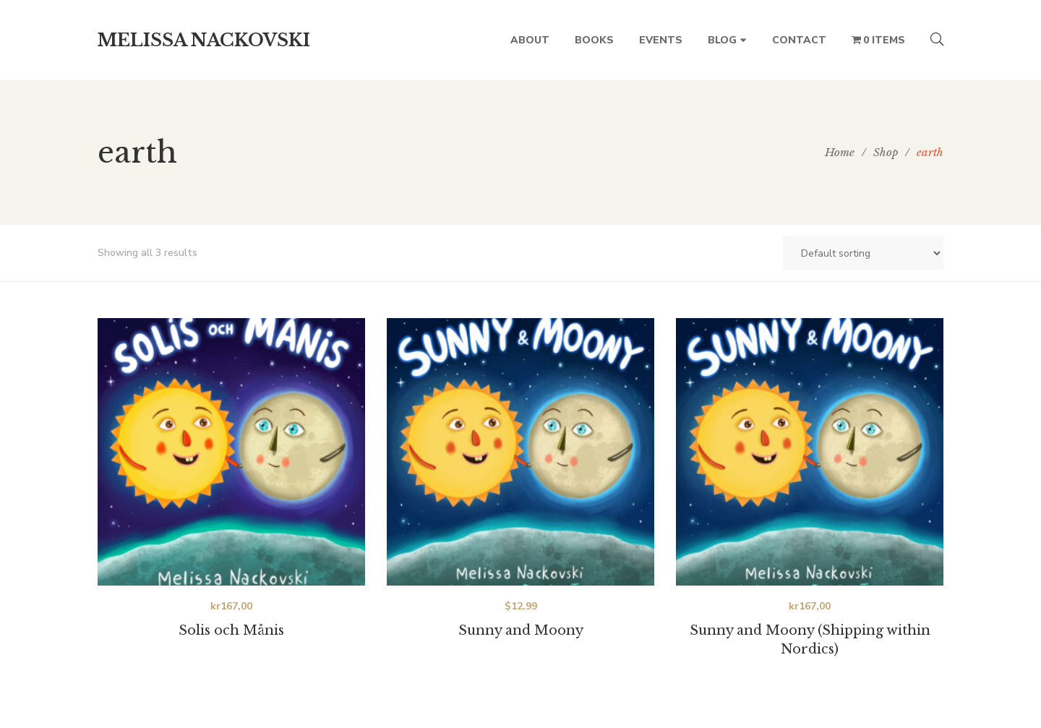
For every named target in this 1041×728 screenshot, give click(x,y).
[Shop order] (863, 253)
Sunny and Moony (520, 630)
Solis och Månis (231, 630)
